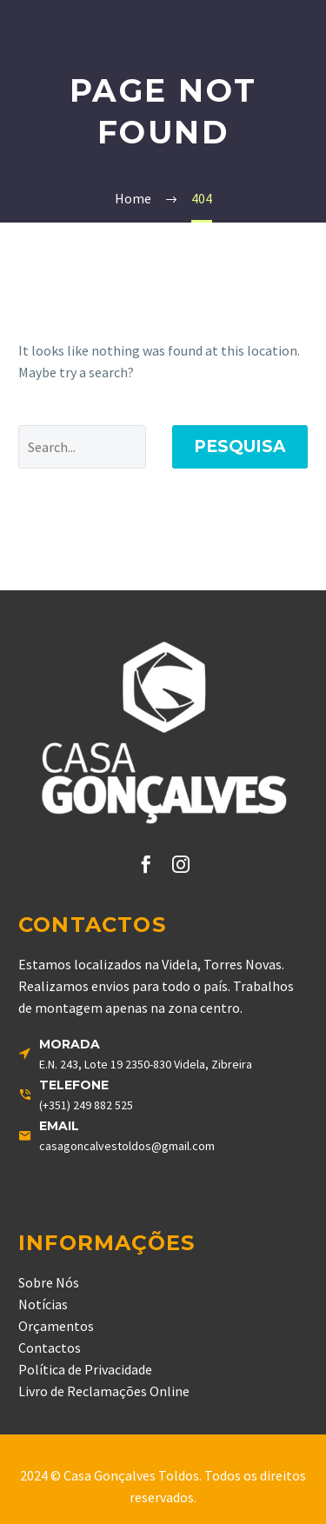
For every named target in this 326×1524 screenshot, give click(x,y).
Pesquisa (240, 446)
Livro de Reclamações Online (104, 1391)
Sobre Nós (48, 1282)
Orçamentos (56, 1325)
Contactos (49, 1347)
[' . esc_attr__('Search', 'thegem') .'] (82, 447)
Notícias (43, 1304)
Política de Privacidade (85, 1369)
